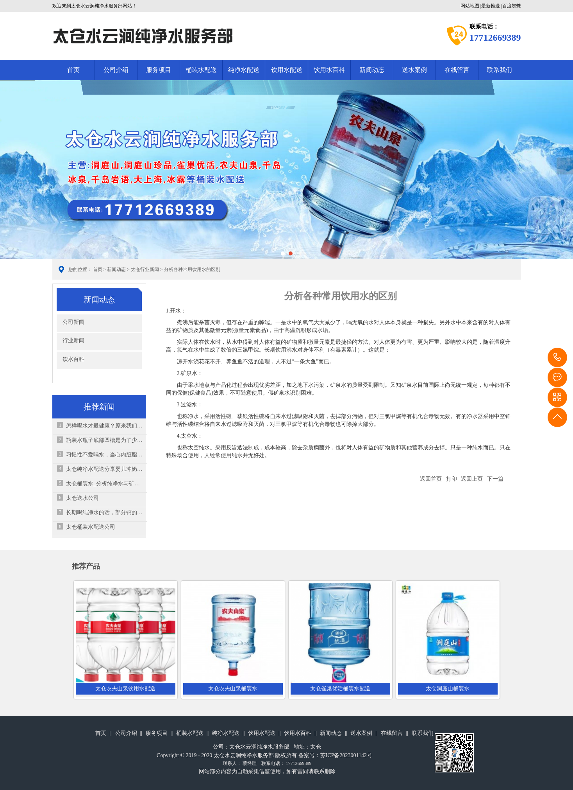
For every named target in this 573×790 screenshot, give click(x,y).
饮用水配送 (286, 69)
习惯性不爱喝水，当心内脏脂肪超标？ (104, 455)
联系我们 (499, 69)
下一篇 (495, 479)
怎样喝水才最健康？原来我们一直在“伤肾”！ (104, 426)
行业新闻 (73, 340)
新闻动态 (371, 69)
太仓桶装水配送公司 (90, 527)
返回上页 (472, 479)
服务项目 (158, 69)
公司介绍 (116, 69)
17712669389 (557, 357)
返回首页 (431, 479)
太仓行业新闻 (145, 269)
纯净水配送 (243, 69)
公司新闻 (73, 322)
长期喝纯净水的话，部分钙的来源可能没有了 (104, 512)
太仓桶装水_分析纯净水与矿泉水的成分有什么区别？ (104, 484)
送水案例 (414, 69)
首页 (73, 69)
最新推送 (490, 6)
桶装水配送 (201, 69)
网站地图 (470, 6)
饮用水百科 (329, 69)
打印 (451, 479)
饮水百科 (73, 359)
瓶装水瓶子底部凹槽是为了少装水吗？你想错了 (104, 440)
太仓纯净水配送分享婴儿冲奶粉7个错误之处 (104, 469)
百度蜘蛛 (511, 6)
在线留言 (456, 69)
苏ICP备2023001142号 (346, 755)
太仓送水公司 (82, 498)
